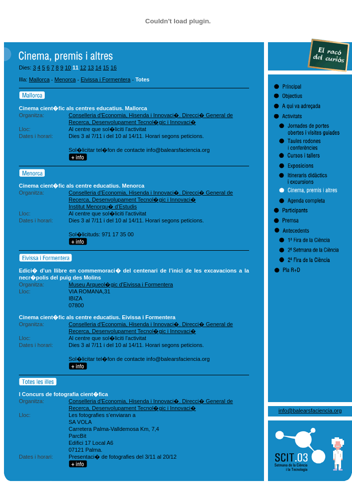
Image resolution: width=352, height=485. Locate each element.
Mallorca (39, 79)
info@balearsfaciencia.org (310, 411)
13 (90, 67)
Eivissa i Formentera (105, 79)
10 (68, 67)
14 (98, 67)
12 (83, 67)
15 (106, 67)
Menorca (65, 79)
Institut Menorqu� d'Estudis (103, 206)
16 (113, 67)
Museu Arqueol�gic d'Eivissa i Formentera (121, 284)
